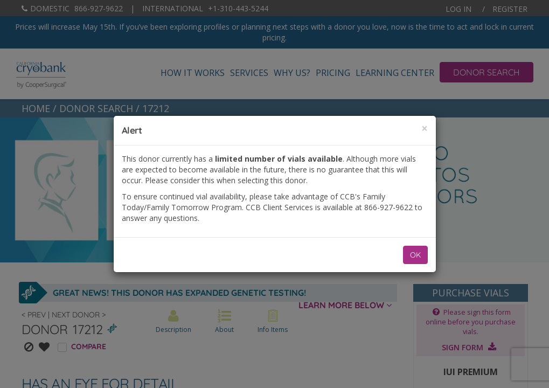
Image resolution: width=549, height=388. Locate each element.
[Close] (424, 128)
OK (415, 255)
